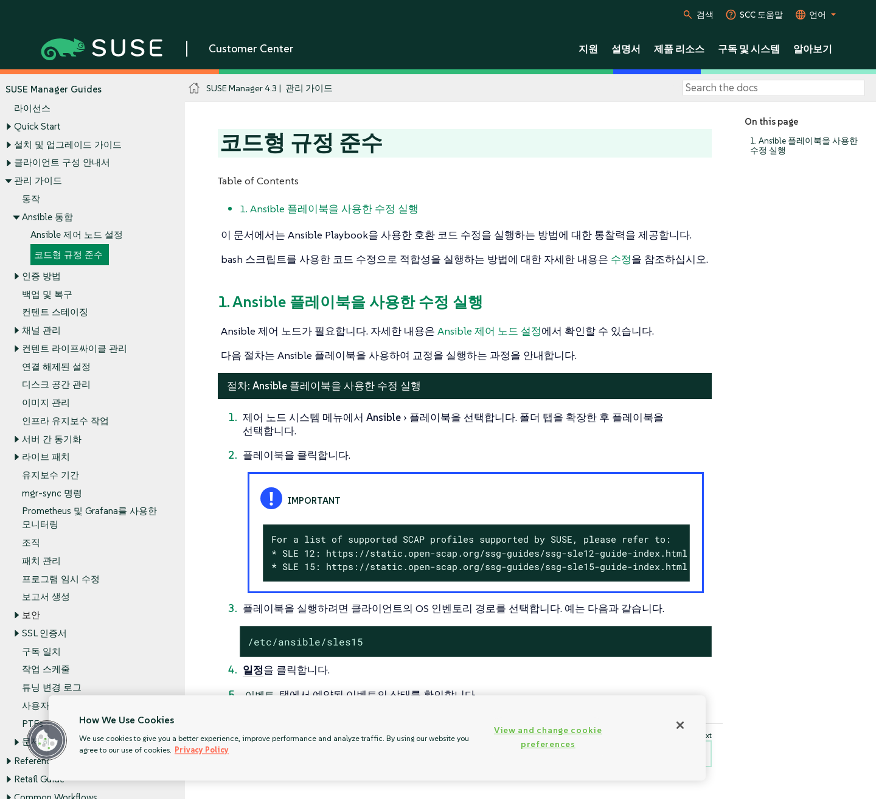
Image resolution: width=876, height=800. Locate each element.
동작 (31, 198)
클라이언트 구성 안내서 (62, 163)
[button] (46, 740)
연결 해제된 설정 (56, 366)
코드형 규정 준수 (68, 254)
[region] (377, 738)
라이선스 (32, 108)
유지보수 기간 (50, 475)
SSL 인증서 (44, 633)
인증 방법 (41, 276)
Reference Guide (48, 761)
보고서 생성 (46, 597)
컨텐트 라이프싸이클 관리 (74, 348)
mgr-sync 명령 (52, 493)
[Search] (774, 88)
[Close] (680, 725)
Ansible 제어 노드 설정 (76, 235)
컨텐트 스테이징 (55, 312)
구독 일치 (41, 651)
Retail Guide (39, 779)
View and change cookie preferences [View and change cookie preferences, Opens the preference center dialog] (548, 737)
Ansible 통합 (47, 217)
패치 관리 (41, 560)
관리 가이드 (38, 180)
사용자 (35, 705)
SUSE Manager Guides (53, 89)
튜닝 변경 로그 (52, 687)
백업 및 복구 (47, 294)
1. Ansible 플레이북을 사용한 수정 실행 (804, 146)
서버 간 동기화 (52, 439)
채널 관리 (41, 330)
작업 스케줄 (46, 669)
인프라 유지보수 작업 (65, 420)
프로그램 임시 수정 (61, 579)
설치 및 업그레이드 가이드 (68, 144)
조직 (31, 543)
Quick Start (37, 126)
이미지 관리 (46, 402)
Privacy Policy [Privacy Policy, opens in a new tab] (202, 750)
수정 (621, 259)
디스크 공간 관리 (56, 385)
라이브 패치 (46, 457)
